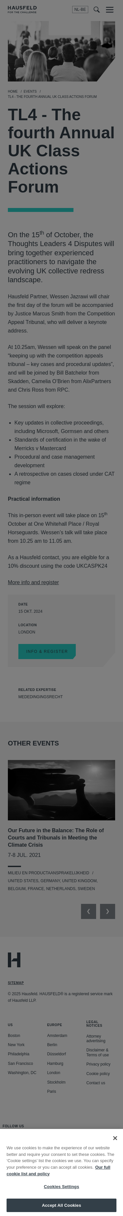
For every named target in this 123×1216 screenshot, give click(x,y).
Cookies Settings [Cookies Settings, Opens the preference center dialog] (61, 1191)
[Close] (115, 1143)
